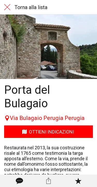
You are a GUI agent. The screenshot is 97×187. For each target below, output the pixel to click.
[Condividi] (48, 181)
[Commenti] (19, 181)
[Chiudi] (7, 7)
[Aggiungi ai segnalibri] (78, 181)
